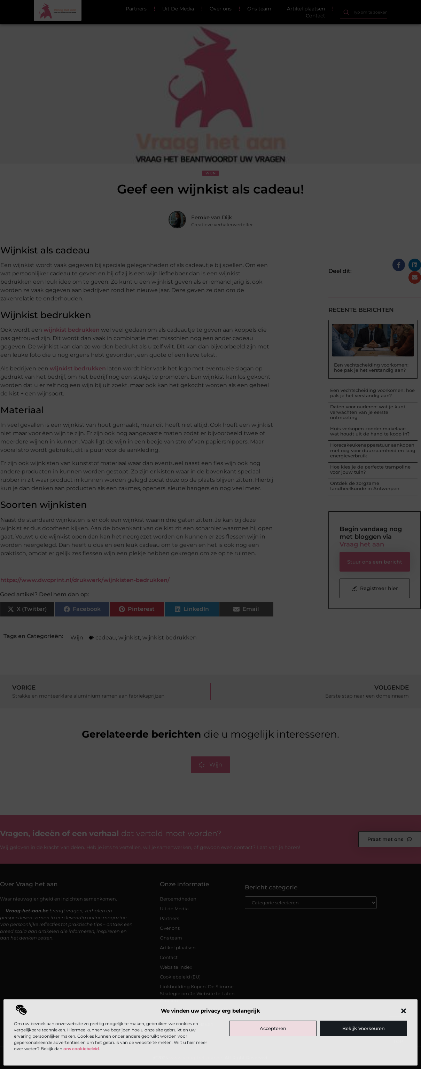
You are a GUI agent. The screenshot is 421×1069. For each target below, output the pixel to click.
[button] (403, 1010)
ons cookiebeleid (81, 1048)
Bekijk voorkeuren (363, 1028)
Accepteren (273, 1028)
